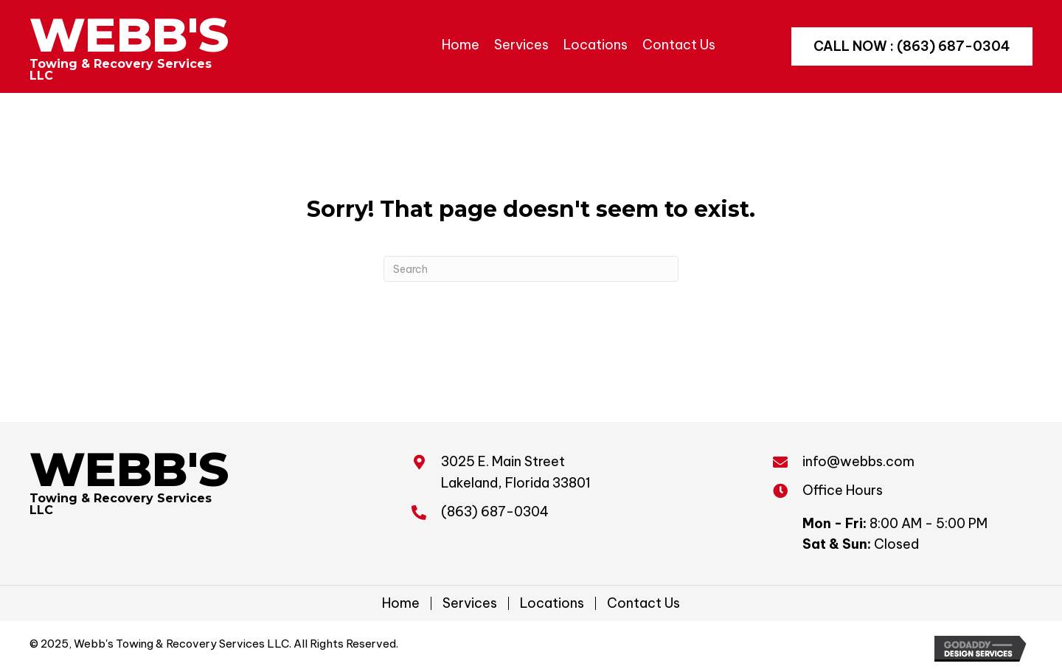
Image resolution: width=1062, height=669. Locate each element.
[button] (911, 46)
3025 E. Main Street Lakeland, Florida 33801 (516, 472)
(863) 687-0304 (495, 511)
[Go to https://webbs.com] (131, 46)
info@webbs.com (858, 461)
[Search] (531, 269)
